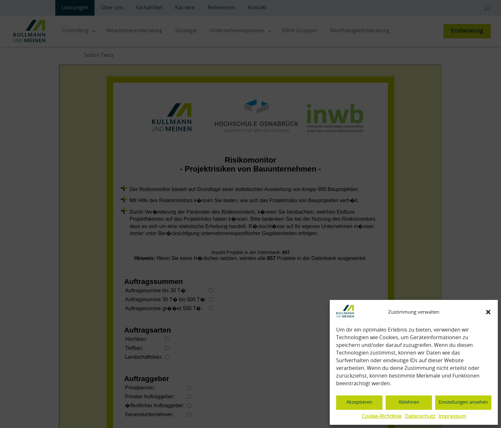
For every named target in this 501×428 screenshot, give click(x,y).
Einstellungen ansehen (463, 402)
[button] (488, 312)
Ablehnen (408, 402)
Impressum (452, 416)
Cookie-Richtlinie (382, 416)
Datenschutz (420, 416)
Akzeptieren (359, 402)
